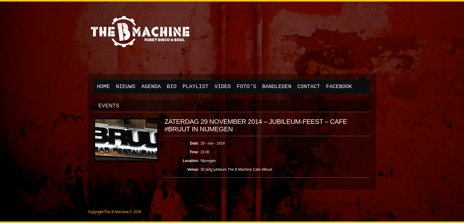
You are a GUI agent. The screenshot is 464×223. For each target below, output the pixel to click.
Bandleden (276, 87)
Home (103, 87)
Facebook (339, 87)
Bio (171, 87)
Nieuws (125, 87)
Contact (308, 87)
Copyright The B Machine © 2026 (114, 212)
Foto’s (246, 87)
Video (223, 87)
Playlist (195, 87)
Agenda (151, 87)
